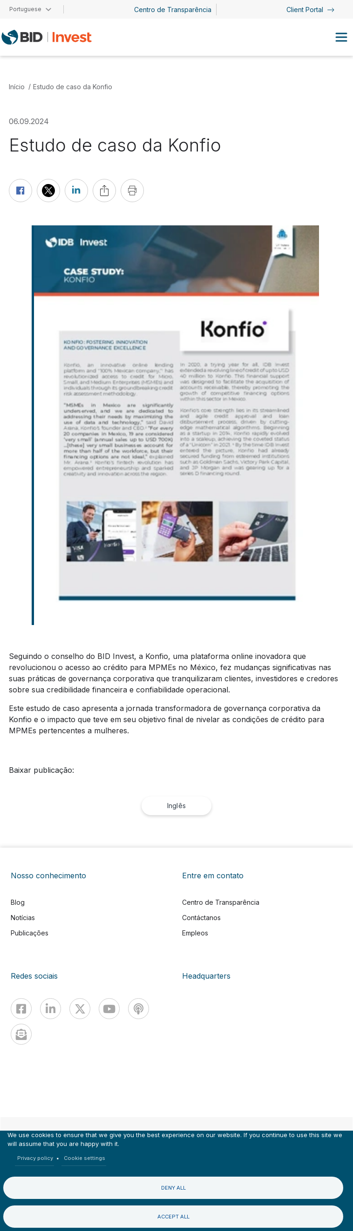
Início (17, 87)
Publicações (29, 933)
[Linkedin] (50, 1008)
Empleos (195, 933)
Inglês (176, 806)
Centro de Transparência (172, 9)
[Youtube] (109, 1008)
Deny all (173, 1188)
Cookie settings (84, 1158)
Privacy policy (35, 1158)
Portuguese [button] (25, 9)
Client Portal (310, 9)
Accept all (173, 1216)
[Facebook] (21, 1008)
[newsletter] (21, 1034)
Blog (18, 902)
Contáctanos (201, 918)
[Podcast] (138, 1008)
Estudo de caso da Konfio (72, 87)
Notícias (23, 918)
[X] (79, 1008)
